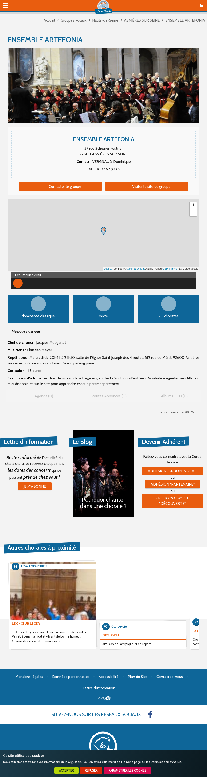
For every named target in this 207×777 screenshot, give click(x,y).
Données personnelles (166, 762)
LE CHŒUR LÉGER (26, 623)
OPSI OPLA (110, 635)
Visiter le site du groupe (151, 186)
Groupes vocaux (74, 20)
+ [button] (193, 205)
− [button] (193, 212)
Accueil (49, 20)
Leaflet (108, 268)
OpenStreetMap (136, 268)
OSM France (169, 268)
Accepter (66, 770)
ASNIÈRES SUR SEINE (142, 20)
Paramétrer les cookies (128, 770)
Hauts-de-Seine (105, 20)
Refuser (91, 770)
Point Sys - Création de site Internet (104, 698)
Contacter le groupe (65, 186)
